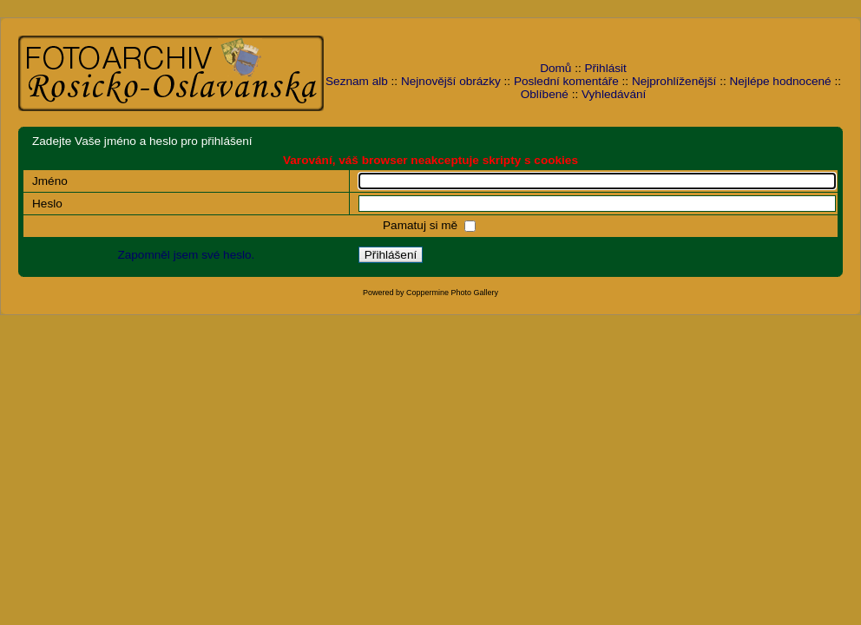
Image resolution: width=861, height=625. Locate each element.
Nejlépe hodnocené (780, 81)
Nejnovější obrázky (451, 81)
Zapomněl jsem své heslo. (185, 254)
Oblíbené (545, 94)
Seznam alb (356, 81)
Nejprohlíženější (674, 81)
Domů (555, 68)
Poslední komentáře (566, 81)
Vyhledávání (614, 94)
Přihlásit (606, 68)
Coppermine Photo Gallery (452, 292)
